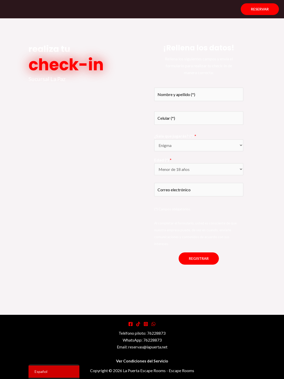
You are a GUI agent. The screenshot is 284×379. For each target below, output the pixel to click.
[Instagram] (146, 324)
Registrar (199, 258)
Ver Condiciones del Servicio (142, 361)
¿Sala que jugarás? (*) (175, 135)
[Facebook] (130, 324)
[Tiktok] (138, 324)
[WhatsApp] (153, 324)
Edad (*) (163, 159)
